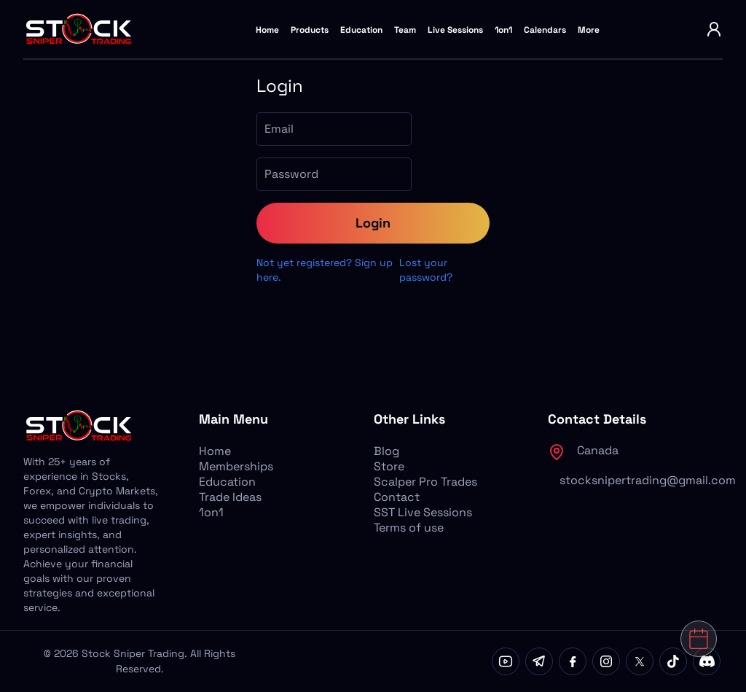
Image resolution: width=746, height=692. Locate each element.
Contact (397, 497)
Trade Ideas (230, 497)
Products (310, 30)
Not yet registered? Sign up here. (324, 270)
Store (389, 466)
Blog (386, 451)
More (589, 30)
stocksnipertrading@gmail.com (648, 480)
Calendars (545, 30)
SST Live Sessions (423, 512)
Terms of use (409, 527)
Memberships (236, 466)
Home (267, 30)
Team (405, 30)
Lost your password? (425, 270)
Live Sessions (455, 30)
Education (361, 30)
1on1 (503, 30)
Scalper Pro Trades (425, 481)
